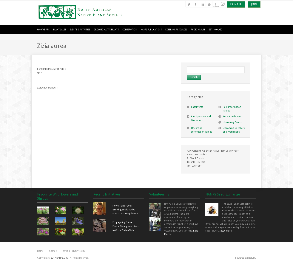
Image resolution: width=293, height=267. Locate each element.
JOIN (254, 4)
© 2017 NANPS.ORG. (58, 258)
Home (40, 251)
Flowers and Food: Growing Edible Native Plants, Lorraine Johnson (125, 209)
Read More (226, 230)
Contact (53, 251)
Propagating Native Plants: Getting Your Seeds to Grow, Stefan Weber (125, 226)
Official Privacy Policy (74, 251)
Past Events (197, 106)
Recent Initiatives (232, 116)
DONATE (236, 4)
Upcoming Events (232, 122)
